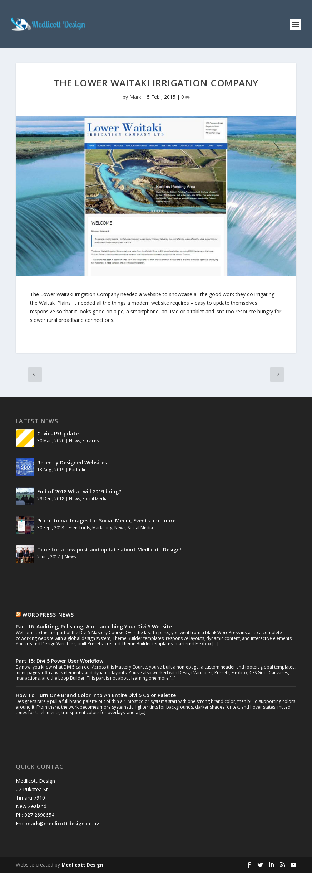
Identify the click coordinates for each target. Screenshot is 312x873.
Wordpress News (48, 614)
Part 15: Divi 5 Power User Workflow (59, 660)
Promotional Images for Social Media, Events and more (106, 520)
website (153, 294)
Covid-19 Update (58, 433)
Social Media (95, 499)
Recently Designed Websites (72, 462)
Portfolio (78, 470)
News (74, 441)
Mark (135, 96)
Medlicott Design (82, 865)
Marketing (102, 528)
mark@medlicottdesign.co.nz (62, 823)
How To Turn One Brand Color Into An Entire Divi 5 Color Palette (96, 695)
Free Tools (79, 528)
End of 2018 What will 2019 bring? (79, 491)
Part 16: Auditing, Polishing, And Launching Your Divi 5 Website (94, 626)
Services (90, 441)
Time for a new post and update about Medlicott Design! (109, 549)
